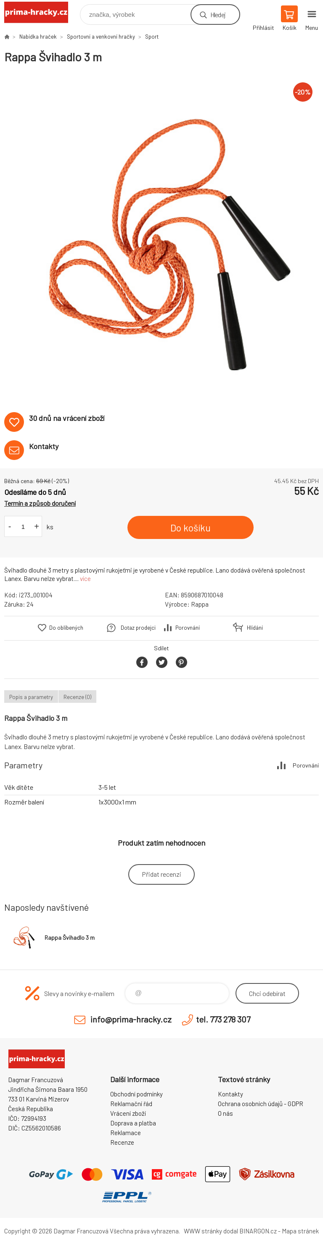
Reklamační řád (131, 1103)
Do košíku (190, 528)
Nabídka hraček (38, 36)
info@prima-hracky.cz (131, 1019)
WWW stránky (203, 1231)
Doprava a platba (133, 1123)
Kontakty (230, 1094)
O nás (225, 1113)
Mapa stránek (300, 1231)
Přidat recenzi (161, 874)
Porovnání (187, 627)
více (85, 578)
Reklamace (125, 1132)
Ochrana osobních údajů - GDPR (260, 1103)
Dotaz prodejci (138, 627)
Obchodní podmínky (136, 1094)
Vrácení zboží (128, 1113)
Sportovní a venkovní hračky (101, 36)
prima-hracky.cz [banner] (41, 12)
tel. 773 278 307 (223, 1019)
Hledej (217, 14)
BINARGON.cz (258, 1231)
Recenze (122, 1142)
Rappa (200, 604)
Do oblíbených (66, 627)
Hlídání (255, 627)
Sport (152, 36)
